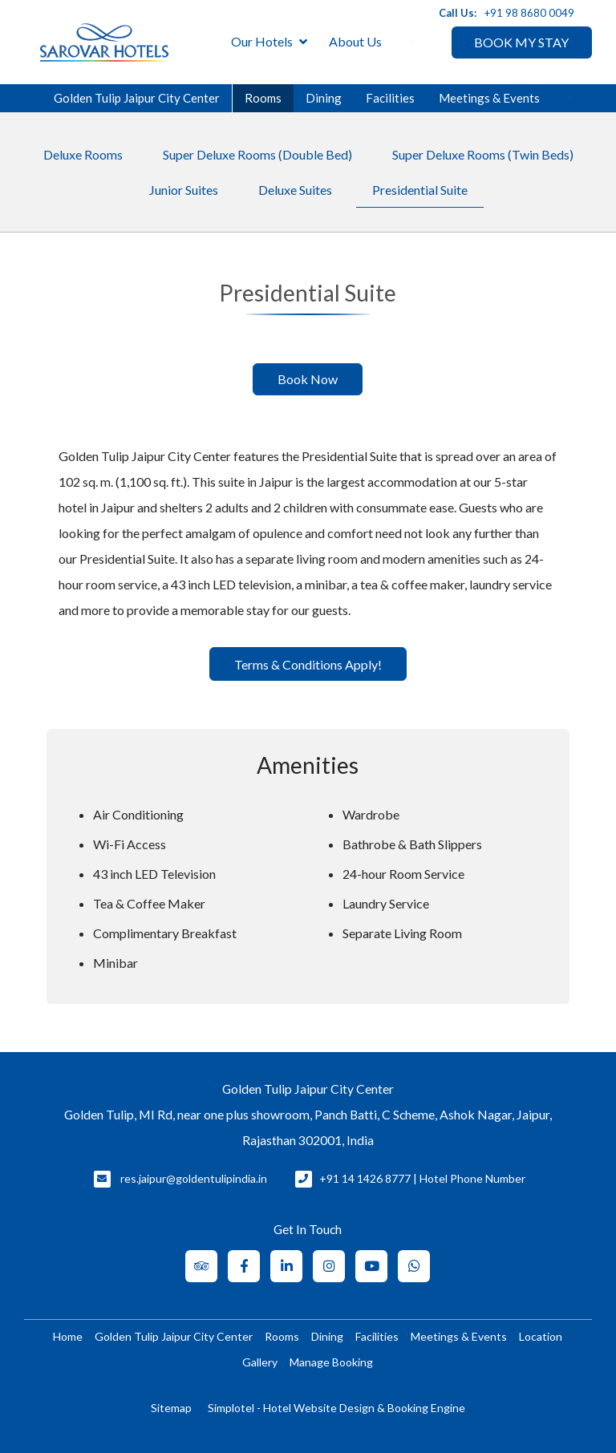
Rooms (263, 98)
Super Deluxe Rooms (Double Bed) (257, 154)
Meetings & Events (489, 98)
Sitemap (171, 1408)
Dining (324, 98)
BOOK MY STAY (521, 42)
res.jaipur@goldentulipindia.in (193, 1178)
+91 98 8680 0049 (529, 12)
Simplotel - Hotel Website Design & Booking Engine (336, 1408)
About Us (355, 41)
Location (540, 1336)
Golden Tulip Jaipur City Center (137, 98)
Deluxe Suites (295, 189)
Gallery (260, 1362)
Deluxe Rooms (83, 154)
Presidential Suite (420, 189)
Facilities (390, 98)
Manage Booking (331, 1362)
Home (68, 1336)
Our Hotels (269, 42)
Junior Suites (183, 189)
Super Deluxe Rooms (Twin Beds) (482, 154)
